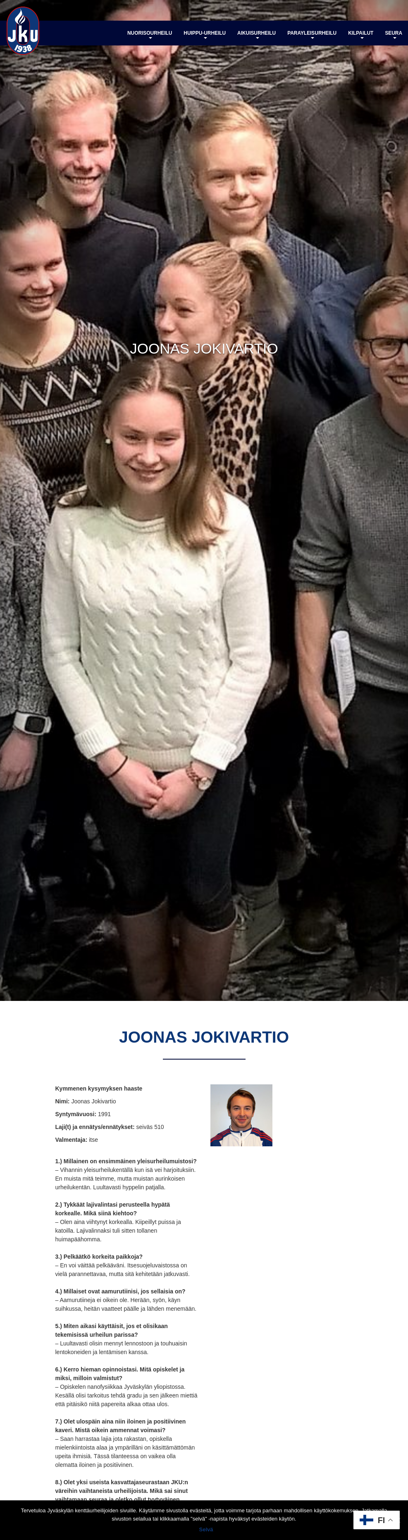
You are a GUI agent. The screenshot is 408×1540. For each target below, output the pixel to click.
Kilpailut (360, 34)
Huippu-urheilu (205, 34)
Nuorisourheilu (149, 34)
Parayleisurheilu (311, 34)
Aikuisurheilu (256, 34)
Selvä (206, 1529)
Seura (393, 34)
